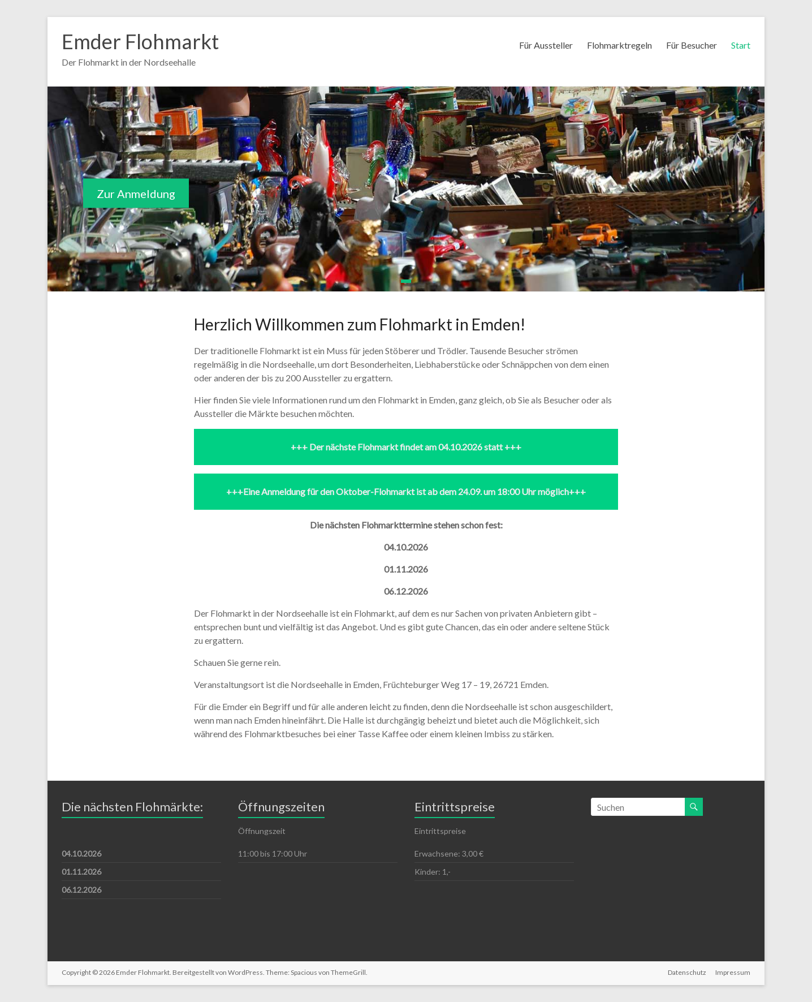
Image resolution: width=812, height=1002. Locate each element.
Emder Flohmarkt (140, 41)
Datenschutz (687, 972)
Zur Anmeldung (136, 193)
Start (740, 45)
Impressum (732, 972)
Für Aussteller (546, 45)
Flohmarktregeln (619, 45)
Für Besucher (691, 45)
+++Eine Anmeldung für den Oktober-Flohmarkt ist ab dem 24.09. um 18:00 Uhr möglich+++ (406, 491)
